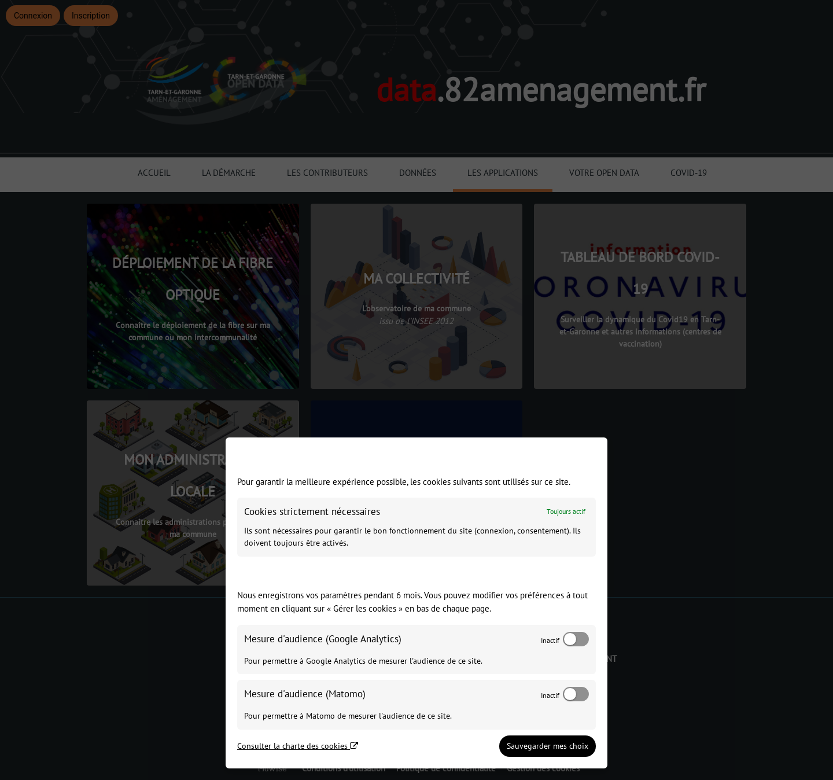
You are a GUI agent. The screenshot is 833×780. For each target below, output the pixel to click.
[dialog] (416, 602)
